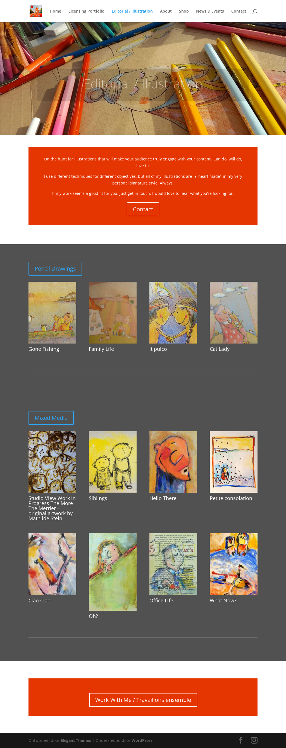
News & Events (210, 11)
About (166, 11)
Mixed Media (51, 418)
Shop (184, 11)
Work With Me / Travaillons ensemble (143, 700)
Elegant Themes (76, 740)
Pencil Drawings (55, 268)
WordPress (142, 740)
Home (55, 11)
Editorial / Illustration (132, 11)
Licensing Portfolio (86, 11)
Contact (238, 11)
